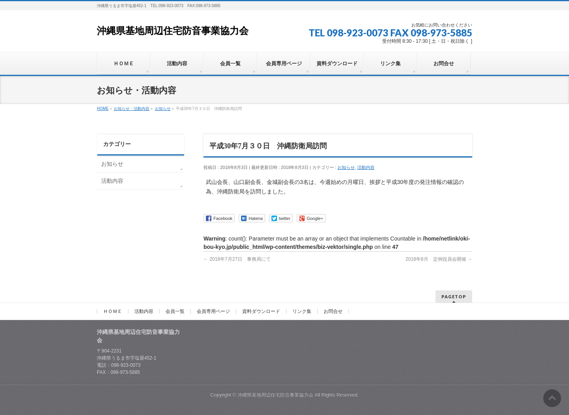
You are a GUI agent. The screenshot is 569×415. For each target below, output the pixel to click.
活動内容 (366, 167)
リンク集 (301, 311)
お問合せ (333, 311)
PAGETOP (453, 296)
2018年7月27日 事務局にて (237, 259)
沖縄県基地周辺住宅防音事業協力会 (173, 31)
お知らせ (346, 167)
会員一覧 (175, 311)
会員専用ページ (213, 311)
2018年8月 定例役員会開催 (438, 259)
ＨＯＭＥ (112, 311)
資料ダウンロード (261, 311)
